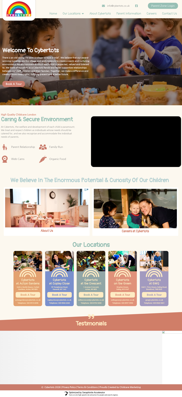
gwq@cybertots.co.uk (154, 300)
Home (53, 13)
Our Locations (73, 13)
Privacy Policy (69, 387)
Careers (152, 13)
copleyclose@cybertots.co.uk (59, 300)
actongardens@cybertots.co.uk (27, 300)
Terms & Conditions (87, 387)
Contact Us (169, 13)
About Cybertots (100, 13)
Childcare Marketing (130, 387)
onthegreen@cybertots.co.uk (122, 300)
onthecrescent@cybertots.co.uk (91, 300)
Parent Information (128, 13)
